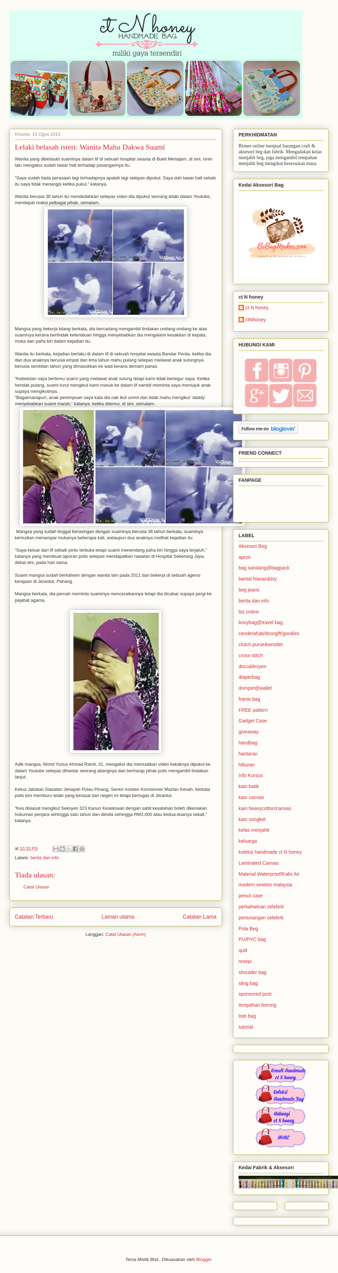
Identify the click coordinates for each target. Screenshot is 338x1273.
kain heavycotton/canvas (265, 808)
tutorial (246, 1027)
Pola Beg (248, 928)
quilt (243, 950)
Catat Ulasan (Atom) (125, 934)
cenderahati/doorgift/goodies (269, 633)
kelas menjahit (254, 830)
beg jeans (249, 590)
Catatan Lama (199, 917)
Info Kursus (251, 775)
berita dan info (45, 857)
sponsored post (255, 994)
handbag (248, 742)
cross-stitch (251, 655)
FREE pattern (253, 710)
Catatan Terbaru (34, 917)
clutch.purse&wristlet (261, 644)
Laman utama (118, 917)
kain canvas (251, 797)
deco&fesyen (252, 666)
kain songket (252, 819)
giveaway (248, 731)
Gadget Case (253, 720)
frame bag (249, 699)
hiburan (247, 764)
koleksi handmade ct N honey (270, 852)
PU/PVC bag (252, 939)
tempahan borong (257, 1005)
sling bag (248, 983)
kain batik (249, 786)
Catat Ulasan (36, 886)
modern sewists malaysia (265, 884)
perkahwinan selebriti (261, 906)
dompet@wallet (255, 688)
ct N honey (256, 307)
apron (245, 557)
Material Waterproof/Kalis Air (269, 874)
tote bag (247, 1016)
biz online (249, 612)
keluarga (248, 841)
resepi (245, 961)
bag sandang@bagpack (264, 568)
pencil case (251, 895)
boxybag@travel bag (261, 622)
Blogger (203, 1259)
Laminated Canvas (259, 863)
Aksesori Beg (253, 546)
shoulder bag (252, 972)
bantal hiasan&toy (258, 579)
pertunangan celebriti (261, 917)
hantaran (248, 753)
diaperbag (249, 677)
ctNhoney (255, 319)
